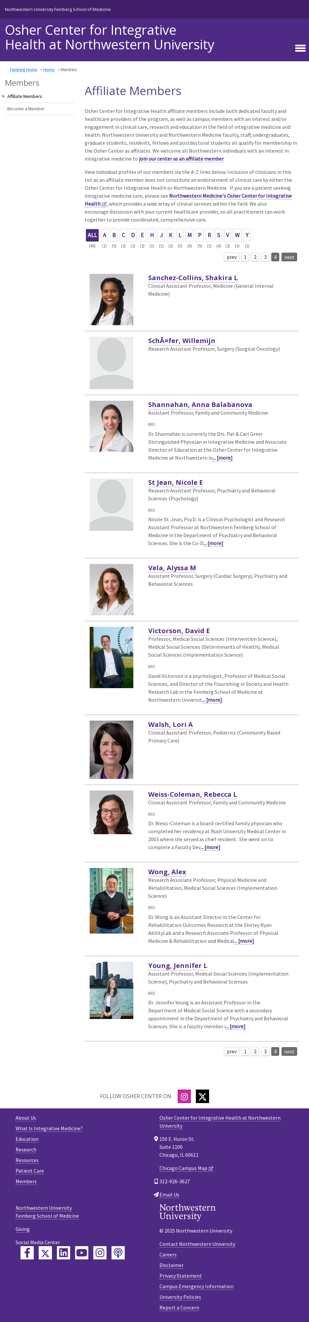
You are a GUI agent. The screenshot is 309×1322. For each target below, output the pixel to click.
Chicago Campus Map (183, 1168)
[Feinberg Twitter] (45, 1252)
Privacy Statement (180, 1275)
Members (26, 1181)
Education (27, 1139)
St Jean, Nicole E (175, 482)
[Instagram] (184, 1096)
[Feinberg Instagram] (100, 1252)
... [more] (223, 457)
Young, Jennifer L (177, 965)
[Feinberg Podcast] (118, 1252)
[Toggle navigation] (300, 48)
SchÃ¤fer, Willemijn (181, 340)
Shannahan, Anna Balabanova (200, 404)
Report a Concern (179, 1307)
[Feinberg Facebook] (27, 1252)
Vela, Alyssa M (172, 567)
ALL (92, 235)
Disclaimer (171, 1265)
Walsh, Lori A (170, 724)
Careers (168, 1254)
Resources (27, 1160)
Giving (23, 1229)
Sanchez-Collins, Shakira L (193, 277)
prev (232, 257)
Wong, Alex (167, 871)
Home (48, 69)
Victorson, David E (179, 630)
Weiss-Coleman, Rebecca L (192, 794)
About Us (26, 1117)
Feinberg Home (23, 69)
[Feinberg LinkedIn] (63, 1252)
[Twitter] (202, 1096)
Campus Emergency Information (196, 1286)
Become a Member (26, 109)
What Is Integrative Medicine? (49, 1128)
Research (26, 1149)
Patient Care (30, 1170)
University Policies (180, 1297)
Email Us (169, 1194)
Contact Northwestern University (197, 1244)
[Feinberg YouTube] (81, 1252)
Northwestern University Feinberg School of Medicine (58, 9)
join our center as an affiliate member (181, 158)
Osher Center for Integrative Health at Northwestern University (109, 37)
